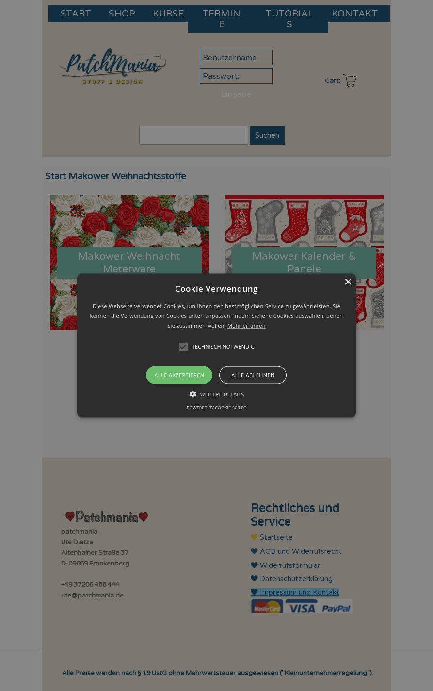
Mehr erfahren (246, 325)
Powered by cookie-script (216, 407)
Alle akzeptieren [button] (180, 374)
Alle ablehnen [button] (252, 374)
